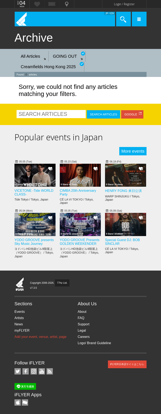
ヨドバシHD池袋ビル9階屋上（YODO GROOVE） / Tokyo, (34, 252)
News (18, 324)
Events (19, 311)
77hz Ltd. (62, 282)
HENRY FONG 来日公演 (123, 191)
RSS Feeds (50, 371)
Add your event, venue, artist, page (40, 337)
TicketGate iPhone (25, 402)
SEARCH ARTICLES (103, 114)
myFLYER (22, 330)
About (82, 311)
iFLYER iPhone (17, 402)
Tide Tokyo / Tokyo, (31, 199)
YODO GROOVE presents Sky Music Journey (34, 241)
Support (84, 324)
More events (132, 151)
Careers (84, 337)
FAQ (81, 318)
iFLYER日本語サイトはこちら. (127, 364)
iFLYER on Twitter (17, 371)
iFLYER (20, 284)
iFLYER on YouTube (42, 371)
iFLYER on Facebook (25, 371)
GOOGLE (130, 114)
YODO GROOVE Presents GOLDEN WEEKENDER (79, 241)
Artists (19, 318)
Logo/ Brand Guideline (94, 343)
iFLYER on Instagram (34, 371)
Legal (82, 330)
